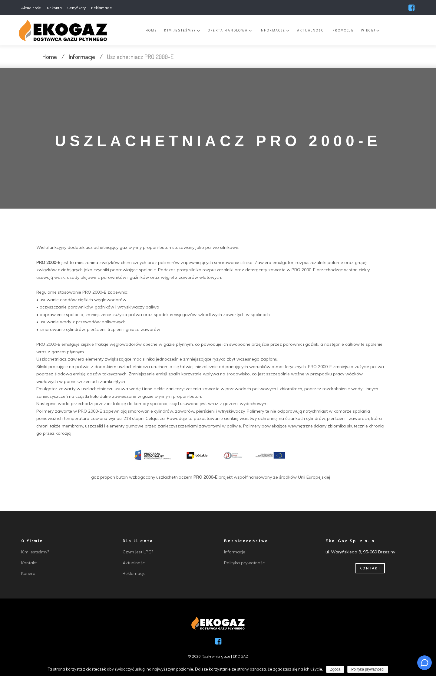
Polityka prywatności (367, 669)
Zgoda (335, 669)
